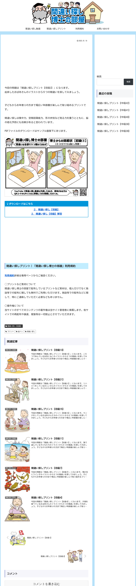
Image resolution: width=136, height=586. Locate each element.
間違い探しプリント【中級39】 (114, 124)
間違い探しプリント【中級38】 (114, 131)
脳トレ (19, 331)
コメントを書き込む (46, 554)
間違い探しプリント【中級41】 (114, 110)
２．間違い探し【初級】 (46, 209)
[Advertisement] (46, 62)
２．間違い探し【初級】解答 (46, 214)
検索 (99, 76)
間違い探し (30, 331)
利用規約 (9, 275)
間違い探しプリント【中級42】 (114, 103)
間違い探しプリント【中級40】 (114, 117)
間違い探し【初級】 (13, 326)
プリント (9, 331)
